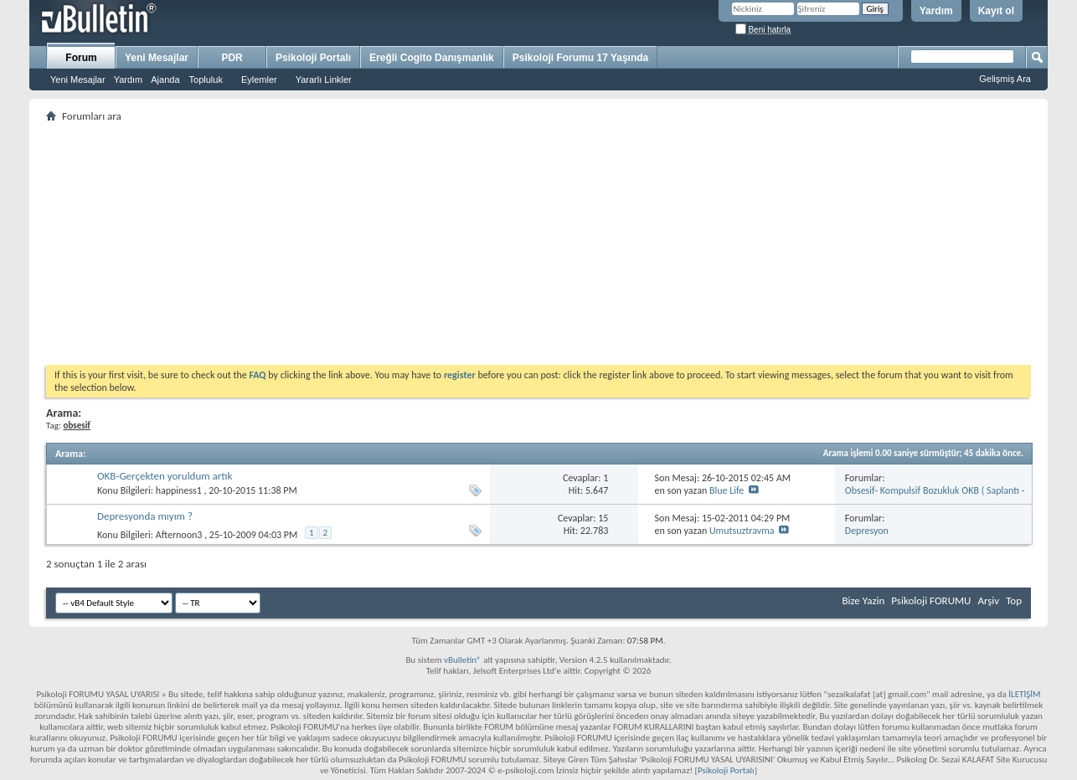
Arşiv (988, 600)
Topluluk (206, 79)
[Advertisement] (538, 243)
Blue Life (726, 490)
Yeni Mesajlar (78, 79)
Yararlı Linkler (324, 79)
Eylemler (259, 79)
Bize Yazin (863, 600)
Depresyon (867, 530)
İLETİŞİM (1024, 694)
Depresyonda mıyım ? (145, 516)
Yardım (936, 11)
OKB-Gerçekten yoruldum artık (165, 476)
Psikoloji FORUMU (931, 600)
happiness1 (179, 490)
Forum (80, 58)
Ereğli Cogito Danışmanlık (431, 58)
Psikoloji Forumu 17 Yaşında (581, 58)
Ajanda (165, 79)
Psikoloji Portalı (313, 58)
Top (1014, 600)
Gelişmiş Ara (1005, 79)
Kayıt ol (996, 11)
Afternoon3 (179, 535)
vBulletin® (463, 659)
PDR (231, 58)
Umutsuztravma (742, 530)
